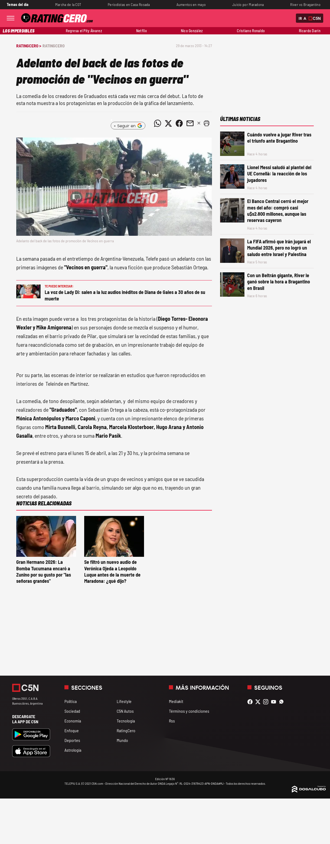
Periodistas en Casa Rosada (129, 4)
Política (70, 701)
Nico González (192, 30)
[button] (206, 123)
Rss (172, 720)
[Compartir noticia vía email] (190, 123)
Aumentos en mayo (191, 4)
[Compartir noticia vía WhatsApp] (157, 123)
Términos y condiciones (189, 711)
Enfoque (71, 730)
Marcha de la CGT (68, 4)
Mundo (122, 740)
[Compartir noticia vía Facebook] (179, 123)
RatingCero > (28, 45)
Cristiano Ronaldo (251, 30)
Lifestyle (124, 701)
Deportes (72, 740)
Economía (72, 720)
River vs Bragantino (305, 4)
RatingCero (54, 45)
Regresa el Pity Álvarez (84, 30)
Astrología (72, 750)
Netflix (141, 30)
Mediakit (176, 701)
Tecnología (126, 720)
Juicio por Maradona (248, 4)
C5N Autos (125, 711)
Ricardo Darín (310, 30)
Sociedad (72, 711)
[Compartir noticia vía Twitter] (168, 123)
